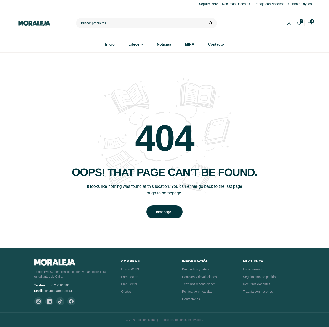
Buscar (210, 23)
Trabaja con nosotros (258, 291)
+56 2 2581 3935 (59, 285)
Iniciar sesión (252, 269)
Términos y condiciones (199, 284)
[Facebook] (71, 301)
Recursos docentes (256, 284)
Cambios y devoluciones (199, 277)
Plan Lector (129, 284)
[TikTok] (60, 301)
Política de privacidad (197, 291)
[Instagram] (38, 301)
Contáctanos (191, 299)
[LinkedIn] (49, 301)
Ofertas (126, 291)
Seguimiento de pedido (259, 277)
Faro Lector (129, 277)
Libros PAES (130, 269)
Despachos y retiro (195, 269)
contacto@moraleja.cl (58, 290)
